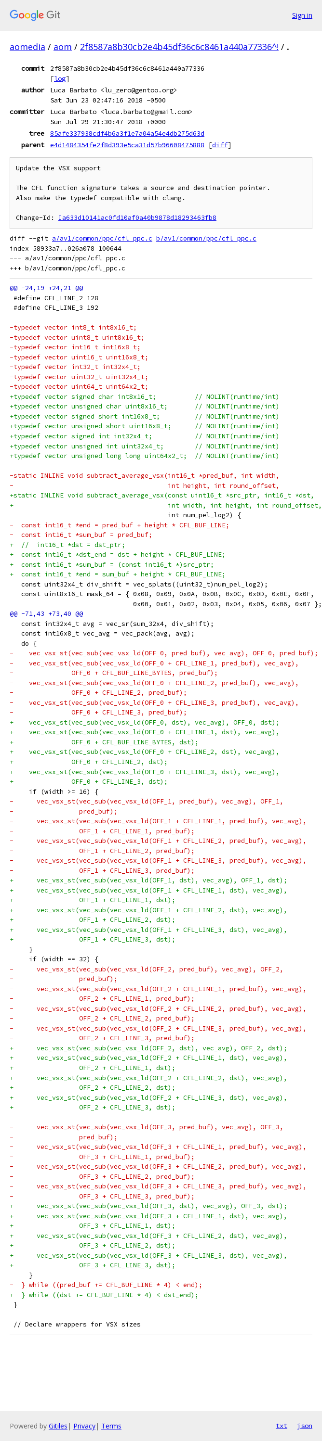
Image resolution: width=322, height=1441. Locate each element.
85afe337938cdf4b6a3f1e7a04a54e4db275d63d (127, 133)
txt (281, 1425)
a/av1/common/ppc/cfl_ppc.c (102, 238)
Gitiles (58, 1425)
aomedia (27, 46)
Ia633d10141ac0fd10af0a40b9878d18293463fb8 (137, 218)
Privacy (84, 1425)
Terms (111, 1425)
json (304, 1425)
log (60, 78)
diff (220, 144)
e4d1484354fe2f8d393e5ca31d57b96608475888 (127, 144)
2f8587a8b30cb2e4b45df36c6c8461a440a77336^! (179, 46)
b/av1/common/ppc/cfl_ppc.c (206, 238)
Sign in (302, 15)
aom (63, 46)
